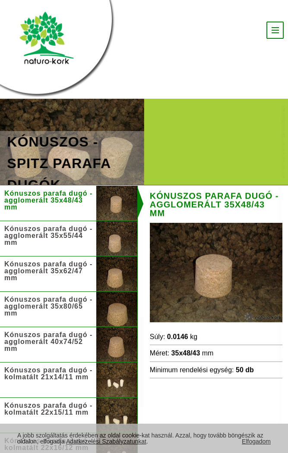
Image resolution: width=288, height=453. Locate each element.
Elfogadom (256, 441)
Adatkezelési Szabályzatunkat (106, 441)
